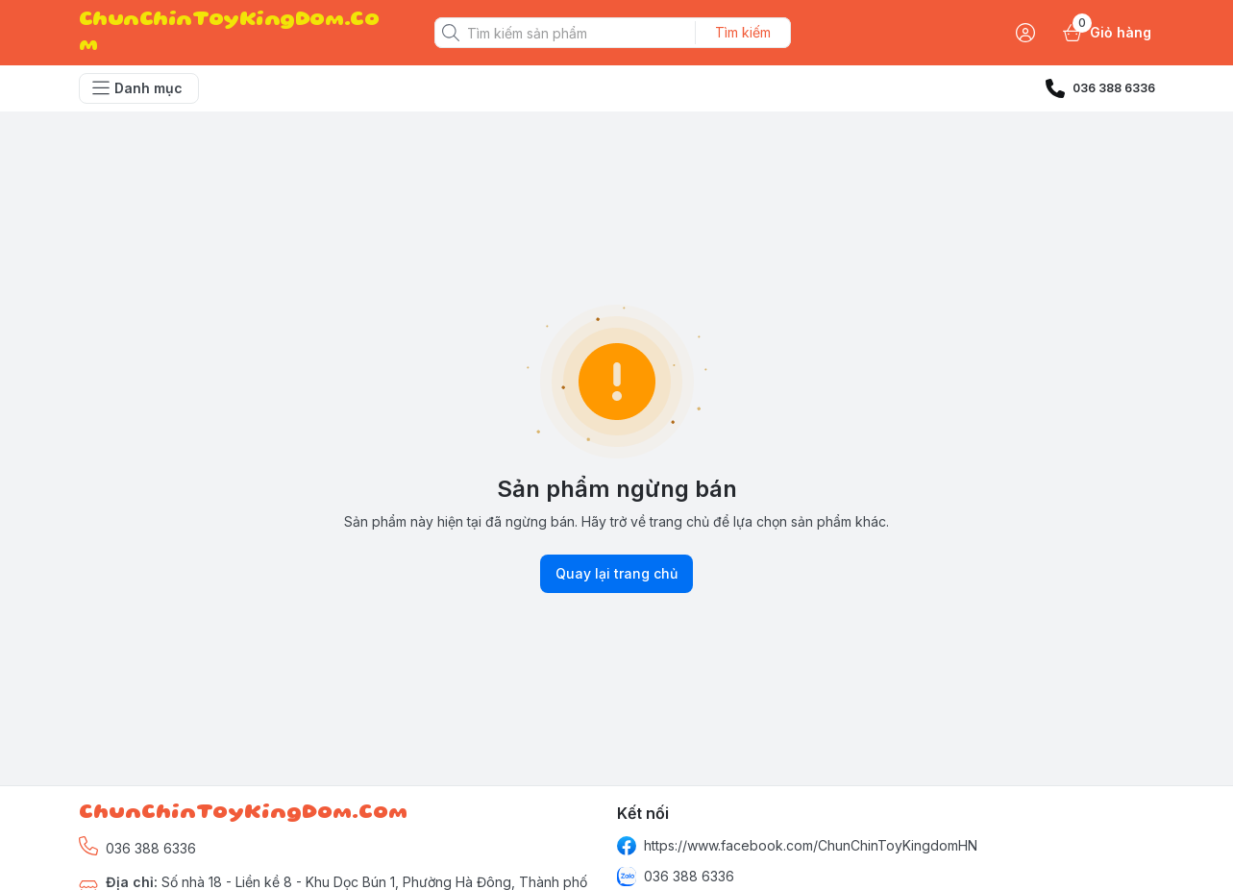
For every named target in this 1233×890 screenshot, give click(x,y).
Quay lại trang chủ (616, 574)
